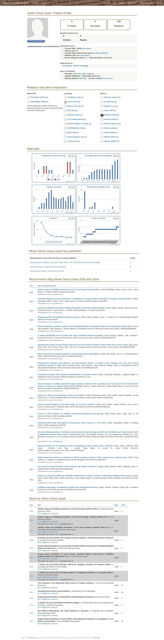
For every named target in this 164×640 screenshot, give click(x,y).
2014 (31, 576)
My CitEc (106, 3)
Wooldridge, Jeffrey (38, 102)
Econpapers (50, 294)
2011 (31, 592)
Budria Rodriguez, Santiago (78, 124)
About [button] (159, 3)
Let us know (108, 78)
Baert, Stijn (71, 132)
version (56, 524)
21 (86, 58)
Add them (83, 78)
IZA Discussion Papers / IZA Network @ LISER (47, 271)
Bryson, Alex (72, 102)
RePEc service (32, 638)
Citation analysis (51, 513)
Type (117, 505)
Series (44, 3)
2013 (31, 598)
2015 (31, 621)
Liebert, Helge (109, 132)
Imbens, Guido (109, 128)
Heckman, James (110, 97)
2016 (31, 567)
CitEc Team (96, 638)
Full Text (41, 513)
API (114, 3)
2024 (31, 540)
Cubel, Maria (72, 141)
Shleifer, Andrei (110, 137)
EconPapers (67, 66)
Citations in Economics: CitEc (15, 3)
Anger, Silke (108, 110)
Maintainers (132, 3)
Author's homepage (80, 66)
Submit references (146, 3)
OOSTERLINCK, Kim (75, 128)
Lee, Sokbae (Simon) (75, 119)
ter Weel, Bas (109, 102)
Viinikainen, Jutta (74, 97)
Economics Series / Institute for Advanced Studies (48, 267)
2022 (31, 520)
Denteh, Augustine (111, 124)
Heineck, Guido (110, 119)
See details (86, 48)
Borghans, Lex (109, 106)
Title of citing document (48, 286)
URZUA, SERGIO (110, 141)
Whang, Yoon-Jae (74, 106)
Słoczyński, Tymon (38, 97)
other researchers (83, 55)
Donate (121, 3)
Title (40, 505)
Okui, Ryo (71, 110)
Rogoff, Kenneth (110, 115)
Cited (124, 505)
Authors (35, 3)
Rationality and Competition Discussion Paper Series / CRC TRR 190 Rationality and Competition (65, 262)
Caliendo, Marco (73, 115)
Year (32, 286)
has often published (99, 53)
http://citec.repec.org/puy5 (83, 74)
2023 (31, 511)
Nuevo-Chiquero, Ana (75, 137)
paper (61, 294)
